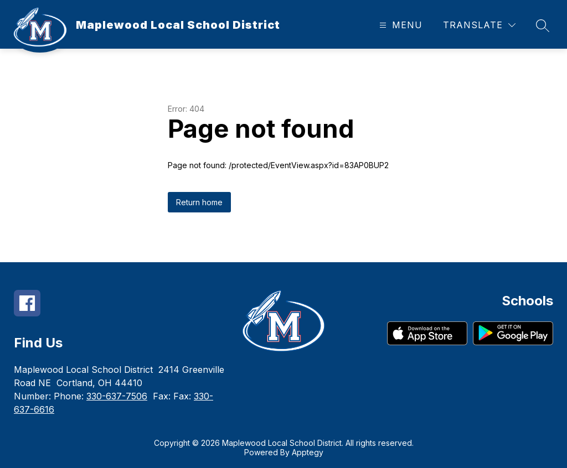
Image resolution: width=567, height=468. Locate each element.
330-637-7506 (116, 396)
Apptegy (307, 452)
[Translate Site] (479, 25)
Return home (199, 202)
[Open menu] (399, 25)
